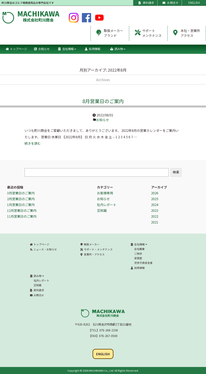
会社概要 (139, 249)
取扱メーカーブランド (107, 34)
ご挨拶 (138, 253)
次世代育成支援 (143, 263)
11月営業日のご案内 (21, 216)
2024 (154, 204)
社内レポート (106, 204)
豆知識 (102, 210)
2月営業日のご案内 (21, 198)
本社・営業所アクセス (184, 34)
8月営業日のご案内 (103, 101)
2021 (154, 222)
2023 (154, 210)
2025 (154, 198)
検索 (176, 172)
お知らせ (102, 119)
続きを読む (33, 143)
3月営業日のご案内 (21, 193)
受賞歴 (138, 258)
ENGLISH (194, 3)
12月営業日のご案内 (21, 210)
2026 (154, 193)
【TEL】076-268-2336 (103, 330)
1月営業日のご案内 (21, 204)
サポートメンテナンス (145, 34)
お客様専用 (105, 193)
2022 (154, 216)
